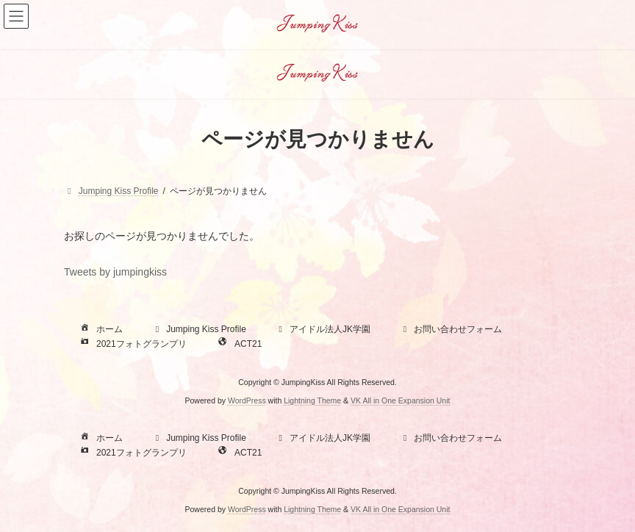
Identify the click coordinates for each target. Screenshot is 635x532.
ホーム (100, 329)
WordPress (247, 400)
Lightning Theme (312, 400)
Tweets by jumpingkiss (115, 272)
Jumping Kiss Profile (198, 329)
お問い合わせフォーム (450, 329)
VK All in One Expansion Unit (400, 400)
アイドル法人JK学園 (322, 329)
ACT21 (238, 344)
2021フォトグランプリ (132, 344)
